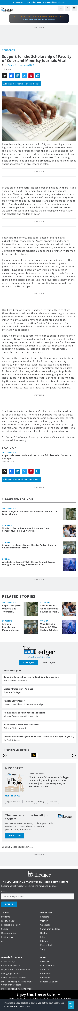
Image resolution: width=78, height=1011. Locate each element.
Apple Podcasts (13, 804)
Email (3, 894)
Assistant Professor (14, 701)
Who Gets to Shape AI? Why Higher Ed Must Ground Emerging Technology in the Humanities (28, 563)
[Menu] (74, 8)
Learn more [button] (24, 1006)
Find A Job (28, 662)
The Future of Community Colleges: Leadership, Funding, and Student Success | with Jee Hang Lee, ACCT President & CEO (49, 785)
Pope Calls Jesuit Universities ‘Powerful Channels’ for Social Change (37, 457)
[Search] (67, 8)
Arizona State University (16, 728)
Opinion (6, 559)
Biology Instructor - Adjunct (18, 689)
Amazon (29, 804)
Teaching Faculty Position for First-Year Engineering (31, 677)
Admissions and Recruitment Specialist (24, 712)
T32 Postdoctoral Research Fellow (21, 724)
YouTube (53, 804)
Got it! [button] (71, 1004)
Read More (15, 838)
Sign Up (9, 907)
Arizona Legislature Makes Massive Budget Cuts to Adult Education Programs (29, 546)
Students (8, 50)
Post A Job (49, 662)
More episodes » (13, 799)
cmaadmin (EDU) (26, 65)
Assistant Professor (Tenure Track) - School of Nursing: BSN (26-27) (39, 736)
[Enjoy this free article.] (39, 994)
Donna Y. (12, 65)
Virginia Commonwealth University (21, 716)
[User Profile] (61, 8)
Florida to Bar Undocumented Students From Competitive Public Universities (25, 529)
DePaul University (12, 740)
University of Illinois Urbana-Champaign (23, 704)
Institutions (9, 452)
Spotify (41, 804)
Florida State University (15, 680)
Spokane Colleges (12, 692)
